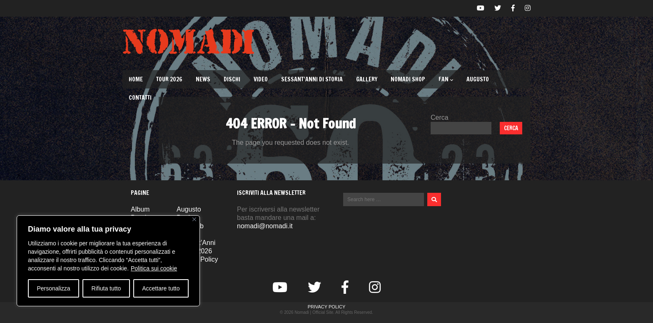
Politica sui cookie (154, 268)
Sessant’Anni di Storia (312, 79)
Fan (446, 79)
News (203, 79)
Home (136, 79)
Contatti (140, 97)
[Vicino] (194, 219)
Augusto (477, 79)
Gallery (366, 79)
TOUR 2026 (169, 79)
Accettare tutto (160, 288)
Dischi (232, 79)
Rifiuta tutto (106, 288)
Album (140, 209)
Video (261, 79)
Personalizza (53, 288)
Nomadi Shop (408, 79)
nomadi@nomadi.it (265, 226)
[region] (108, 260)
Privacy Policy (327, 306)
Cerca (440, 117)
